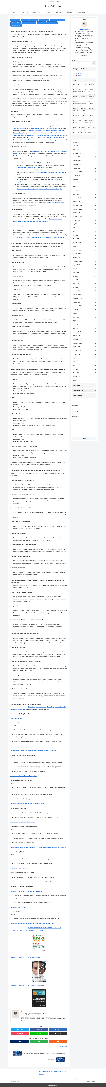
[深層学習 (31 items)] (84, 106)
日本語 (79, 75)
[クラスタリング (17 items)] (90, 125)
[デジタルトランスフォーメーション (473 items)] (80, 89)
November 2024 (84, 209)
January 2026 (84, 157)
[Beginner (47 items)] (83, 96)
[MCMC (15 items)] (93, 130)
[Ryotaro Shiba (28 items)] (77, 111)
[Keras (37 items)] (91, 101)
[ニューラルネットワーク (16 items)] (85, 128)
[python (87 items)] (93, 92)
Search (74, 60)
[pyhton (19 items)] (81, 123)
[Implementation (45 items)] (91, 96)
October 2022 (84, 302)
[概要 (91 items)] (89, 92)
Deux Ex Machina (84, 29)
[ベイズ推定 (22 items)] (87, 118)
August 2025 (84, 175)
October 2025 (84, 168)
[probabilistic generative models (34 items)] (80, 104)
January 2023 (84, 291)
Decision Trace (60, 1078)
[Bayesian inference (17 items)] (78, 125)
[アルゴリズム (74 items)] (82, 94)
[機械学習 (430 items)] (93, 89)
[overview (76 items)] (75, 94)
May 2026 (84, 142)
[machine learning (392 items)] (76, 92)
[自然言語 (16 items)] (75, 128)
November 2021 (84, 343)
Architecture (74, 1078)
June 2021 (84, 362)
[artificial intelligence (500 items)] (78, 87)
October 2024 (84, 213)
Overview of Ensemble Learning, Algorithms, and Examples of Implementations (40, 236)
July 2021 (84, 358)
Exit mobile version (53, 1085)
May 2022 (84, 321)
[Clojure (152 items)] (84, 92)
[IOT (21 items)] (86, 120)
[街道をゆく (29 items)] (92, 108)
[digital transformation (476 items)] (90, 87)
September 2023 (84, 261)
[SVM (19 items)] (87, 123)
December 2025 (84, 161)
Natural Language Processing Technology (41, 706)
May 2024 (84, 231)
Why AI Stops (52, 1078)
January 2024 (84, 246)
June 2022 (84, 317)
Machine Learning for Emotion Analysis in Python (25, 984)
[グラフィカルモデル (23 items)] (77, 118)
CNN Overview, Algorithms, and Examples (30, 166)
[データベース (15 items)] (76, 132)
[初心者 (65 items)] (89, 94)
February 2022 (84, 332)
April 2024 (84, 235)
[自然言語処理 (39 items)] (79, 101)
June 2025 (84, 183)
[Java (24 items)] (92, 116)
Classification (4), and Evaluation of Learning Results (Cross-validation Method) (38, 134)
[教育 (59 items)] (94, 94)
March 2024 (84, 239)
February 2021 (84, 377)
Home (46, 1078)
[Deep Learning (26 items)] (91, 113)
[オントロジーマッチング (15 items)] (78, 130)
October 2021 (84, 347)
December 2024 (84, 205)
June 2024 (84, 228)
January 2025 (84, 202)
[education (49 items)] (76, 96)
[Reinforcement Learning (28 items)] (89, 111)
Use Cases (80, 1078)
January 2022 (84, 336)
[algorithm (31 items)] (92, 106)
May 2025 (84, 187)
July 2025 (84, 179)
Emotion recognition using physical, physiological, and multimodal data (32, 922)
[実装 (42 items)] (87, 99)
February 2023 (84, 287)
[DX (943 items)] (80, 85)
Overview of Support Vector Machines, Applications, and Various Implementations (39, 127)
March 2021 (84, 373)
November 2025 (84, 164)
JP (95, 1078)
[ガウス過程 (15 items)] (87, 130)
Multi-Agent (67, 1078)
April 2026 (84, 146)
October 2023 (84, 257)
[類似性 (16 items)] (93, 128)
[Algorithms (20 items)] (75, 123)
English (80, 73)
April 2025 (84, 190)
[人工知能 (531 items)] (92, 85)
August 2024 (84, 220)
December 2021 (84, 339)
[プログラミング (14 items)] (92, 132)
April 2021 (84, 369)
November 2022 (84, 298)
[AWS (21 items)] (93, 118)
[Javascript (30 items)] (84, 108)
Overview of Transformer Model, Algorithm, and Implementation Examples (39, 188)
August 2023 (84, 265)
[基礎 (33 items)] (92, 104)
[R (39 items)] (93, 99)
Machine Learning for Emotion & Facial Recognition (25, 956)
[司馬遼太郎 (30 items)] (76, 108)
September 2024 (84, 216)
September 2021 (84, 350)
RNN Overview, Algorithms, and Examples (51, 171)
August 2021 (84, 354)
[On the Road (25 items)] (77, 116)
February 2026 (84, 153)
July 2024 (84, 224)
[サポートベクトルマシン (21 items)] (78, 120)
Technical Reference (89, 1078)
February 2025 (84, 198)
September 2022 (84, 306)
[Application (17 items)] (92, 123)
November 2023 (84, 254)
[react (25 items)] (85, 116)
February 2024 (84, 242)
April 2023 (84, 280)
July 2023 (84, 269)
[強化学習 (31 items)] (76, 106)
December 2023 (84, 250)
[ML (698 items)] (85, 85)
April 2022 (84, 324)
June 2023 (84, 272)
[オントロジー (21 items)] (92, 120)
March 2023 (84, 283)
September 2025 (84, 172)
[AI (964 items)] (74, 85)
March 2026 (84, 149)
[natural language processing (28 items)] (79, 113)
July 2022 (84, 313)
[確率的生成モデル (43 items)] (78, 99)
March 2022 (84, 328)
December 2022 (84, 295)
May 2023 (84, 276)
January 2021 (84, 380)
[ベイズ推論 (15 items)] (83, 132)
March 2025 (84, 194)
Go (94, 63)
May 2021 (84, 365)
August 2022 (84, 309)
